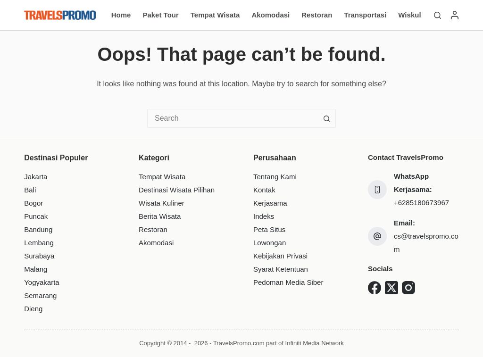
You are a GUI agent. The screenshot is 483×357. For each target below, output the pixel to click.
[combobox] (232, 118)
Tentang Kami (275, 177)
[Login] (454, 15)
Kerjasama (270, 203)
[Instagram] (408, 287)
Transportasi (365, 15)
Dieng (33, 309)
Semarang (40, 295)
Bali (30, 190)
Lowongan (269, 243)
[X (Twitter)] (391, 287)
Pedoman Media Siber (288, 282)
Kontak (264, 190)
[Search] (437, 15)
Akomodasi (270, 15)
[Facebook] (374, 287)
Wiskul (409, 15)
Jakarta (35, 177)
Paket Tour (160, 15)
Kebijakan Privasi (280, 256)
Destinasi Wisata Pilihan (177, 190)
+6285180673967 (421, 203)
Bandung (38, 229)
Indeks (263, 216)
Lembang (39, 243)
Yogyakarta (41, 282)
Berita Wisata (160, 216)
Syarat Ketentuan (280, 269)
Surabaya (39, 256)
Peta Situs (269, 229)
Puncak (36, 216)
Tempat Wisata (215, 15)
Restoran (316, 15)
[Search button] (326, 118)
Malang (35, 269)
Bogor (33, 203)
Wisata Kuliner (161, 203)
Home (121, 15)
